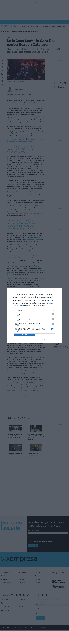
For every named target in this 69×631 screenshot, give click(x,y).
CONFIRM (24, 334)
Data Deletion (26, 339)
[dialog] (34, 315)
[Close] (59, 291)
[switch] (52, 314)
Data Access (34, 339)
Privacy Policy (42, 339)
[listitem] (34, 310)
